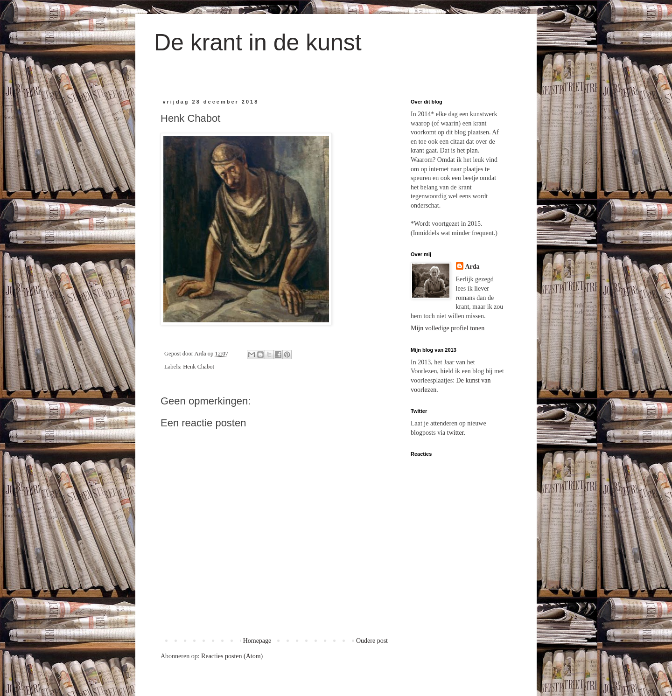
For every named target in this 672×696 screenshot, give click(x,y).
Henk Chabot (198, 366)
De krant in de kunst (258, 42)
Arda (472, 266)
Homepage (257, 640)
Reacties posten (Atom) (232, 656)
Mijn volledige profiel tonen (447, 328)
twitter (455, 432)
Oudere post (372, 640)
